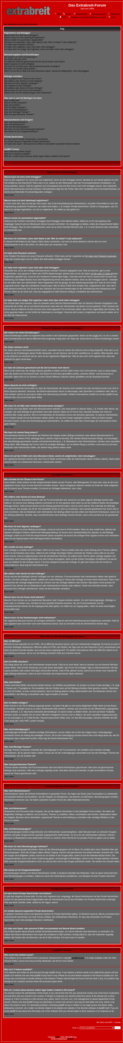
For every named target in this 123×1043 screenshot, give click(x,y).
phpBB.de (70, 1039)
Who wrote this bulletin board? (17, 151)
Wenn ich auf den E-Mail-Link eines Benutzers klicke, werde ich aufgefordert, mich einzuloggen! (46, 71)
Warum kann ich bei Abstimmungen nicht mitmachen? (28, 93)
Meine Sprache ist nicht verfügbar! (19, 64)
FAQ (58, 14)
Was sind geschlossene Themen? (19, 114)
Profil (63, 17)
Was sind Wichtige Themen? (17, 112)
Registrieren (114, 14)
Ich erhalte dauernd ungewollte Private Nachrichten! (27, 141)
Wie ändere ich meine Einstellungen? (20, 57)
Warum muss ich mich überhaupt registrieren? (24, 37)
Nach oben (9, 195)
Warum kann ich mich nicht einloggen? (21, 35)
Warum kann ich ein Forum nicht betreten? (23, 90)
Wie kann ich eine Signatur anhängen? (21, 83)
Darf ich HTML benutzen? (15, 103)
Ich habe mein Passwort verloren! (19, 44)
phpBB (57, 1037)
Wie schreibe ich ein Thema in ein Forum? (23, 79)
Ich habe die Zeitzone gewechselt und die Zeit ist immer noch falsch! (34, 61)
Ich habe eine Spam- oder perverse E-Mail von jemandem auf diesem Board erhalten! (42, 144)
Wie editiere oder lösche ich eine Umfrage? (23, 88)
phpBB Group (78, 958)
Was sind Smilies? (12, 105)
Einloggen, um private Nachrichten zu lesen (87, 17)
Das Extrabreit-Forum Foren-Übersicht (20, 24)
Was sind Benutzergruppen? (16, 127)
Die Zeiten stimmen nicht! (15, 59)
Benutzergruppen (97, 14)
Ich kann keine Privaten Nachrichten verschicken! (26, 139)
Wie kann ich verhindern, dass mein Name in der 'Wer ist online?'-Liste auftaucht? (40, 42)
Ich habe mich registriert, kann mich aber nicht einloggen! (29, 47)
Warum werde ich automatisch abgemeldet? (23, 40)
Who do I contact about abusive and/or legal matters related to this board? (37, 156)
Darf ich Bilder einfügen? (15, 107)
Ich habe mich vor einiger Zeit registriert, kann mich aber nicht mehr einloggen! (39, 49)
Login (111, 17)
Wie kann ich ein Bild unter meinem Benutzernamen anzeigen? (32, 66)
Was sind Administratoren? (16, 122)
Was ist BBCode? (12, 100)
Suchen (67, 14)
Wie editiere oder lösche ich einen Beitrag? (23, 81)
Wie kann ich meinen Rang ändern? (20, 69)
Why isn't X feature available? (17, 154)
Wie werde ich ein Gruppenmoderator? (21, 131)
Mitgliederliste (80, 14)
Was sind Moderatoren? (14, 124)
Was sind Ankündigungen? (16, 110)
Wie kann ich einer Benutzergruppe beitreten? (24, 129)
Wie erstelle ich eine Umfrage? (17, 86)
